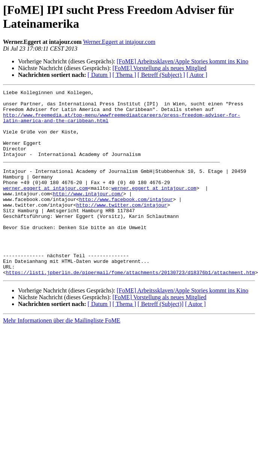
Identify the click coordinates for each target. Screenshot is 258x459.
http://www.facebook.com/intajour (126, 221)
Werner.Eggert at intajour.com (119, 42)
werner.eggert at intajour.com (45, 208)
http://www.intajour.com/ (88, 215)
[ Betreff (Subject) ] (161, 75)
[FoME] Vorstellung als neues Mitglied (159, 68)
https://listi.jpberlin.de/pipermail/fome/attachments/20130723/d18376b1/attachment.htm (130, 309)
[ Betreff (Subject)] (160, 341)
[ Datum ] (99, 75)
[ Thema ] (124, 75)
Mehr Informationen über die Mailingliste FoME (61, 357)
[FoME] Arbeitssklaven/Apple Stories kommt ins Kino (183, 61)
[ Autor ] (197, 75)
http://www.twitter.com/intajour (121, 228)
